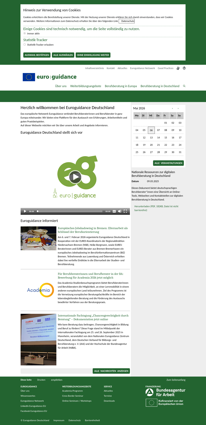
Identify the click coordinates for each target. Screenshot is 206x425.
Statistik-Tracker (35, 40)
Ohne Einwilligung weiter (93, 55)
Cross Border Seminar (72, 395)
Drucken (41, 379)
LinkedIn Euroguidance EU (33, 406)
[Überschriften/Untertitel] (114, 211)
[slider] (69, 211)
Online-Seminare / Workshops (76, 400)
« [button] (172, 108)
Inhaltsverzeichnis (94, 68)
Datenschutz (127, 21)
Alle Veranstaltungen (168, 163)
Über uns (61, 86)
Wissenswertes (28, 395)
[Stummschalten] (119, 211)
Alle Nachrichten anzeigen (111, 371)
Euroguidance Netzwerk (142, 68)
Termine (108, 395)
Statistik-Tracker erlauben (40, 44)
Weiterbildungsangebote (85, 86)
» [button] (178, 108)
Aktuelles (122, 68)
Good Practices (165, 68)
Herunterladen (155, 208)
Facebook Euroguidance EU (34, 411)
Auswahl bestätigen (37, 55)
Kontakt (111, 68)
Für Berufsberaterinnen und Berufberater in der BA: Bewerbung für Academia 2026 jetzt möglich (90, 275)
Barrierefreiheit (92, 420)
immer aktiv (33, 33)
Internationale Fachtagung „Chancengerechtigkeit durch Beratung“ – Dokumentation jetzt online (93, 317)
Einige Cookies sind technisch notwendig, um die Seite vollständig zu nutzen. (81, 29)
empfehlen (56, 379)
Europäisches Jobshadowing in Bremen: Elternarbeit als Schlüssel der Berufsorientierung (93, 230)
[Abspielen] (75, 177)
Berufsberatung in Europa (121, 86)
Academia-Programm (72, 390)
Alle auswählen (63, 55)
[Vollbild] (125, 211)
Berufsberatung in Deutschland (160, 86)
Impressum (59, 420)
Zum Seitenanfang (176, 379)
